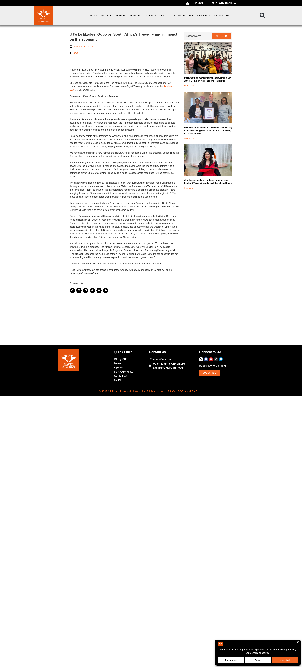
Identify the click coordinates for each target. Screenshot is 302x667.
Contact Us (221, 15)
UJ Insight (135, 15)
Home (93, 15)
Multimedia (178, 15)
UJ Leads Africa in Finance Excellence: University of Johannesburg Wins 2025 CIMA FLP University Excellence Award (208, 130)
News (106, 15)
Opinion (120, 15)
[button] (262, 15)
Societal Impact (156, 15)
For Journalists (199, 15)
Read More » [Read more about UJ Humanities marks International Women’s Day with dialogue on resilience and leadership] (189, 86)
